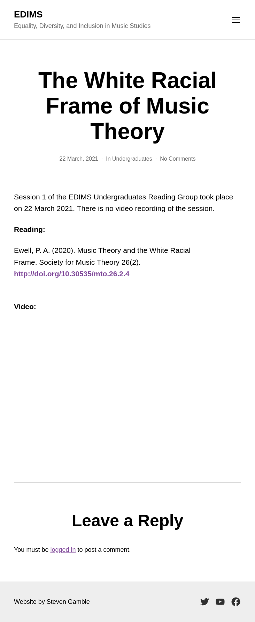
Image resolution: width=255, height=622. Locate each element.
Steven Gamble (68, 601)
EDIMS (28, 14)
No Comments (177, 159)
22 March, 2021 (79, 159)
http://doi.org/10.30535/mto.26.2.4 (71, 274)
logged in (63, 549)
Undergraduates (132, 159)
